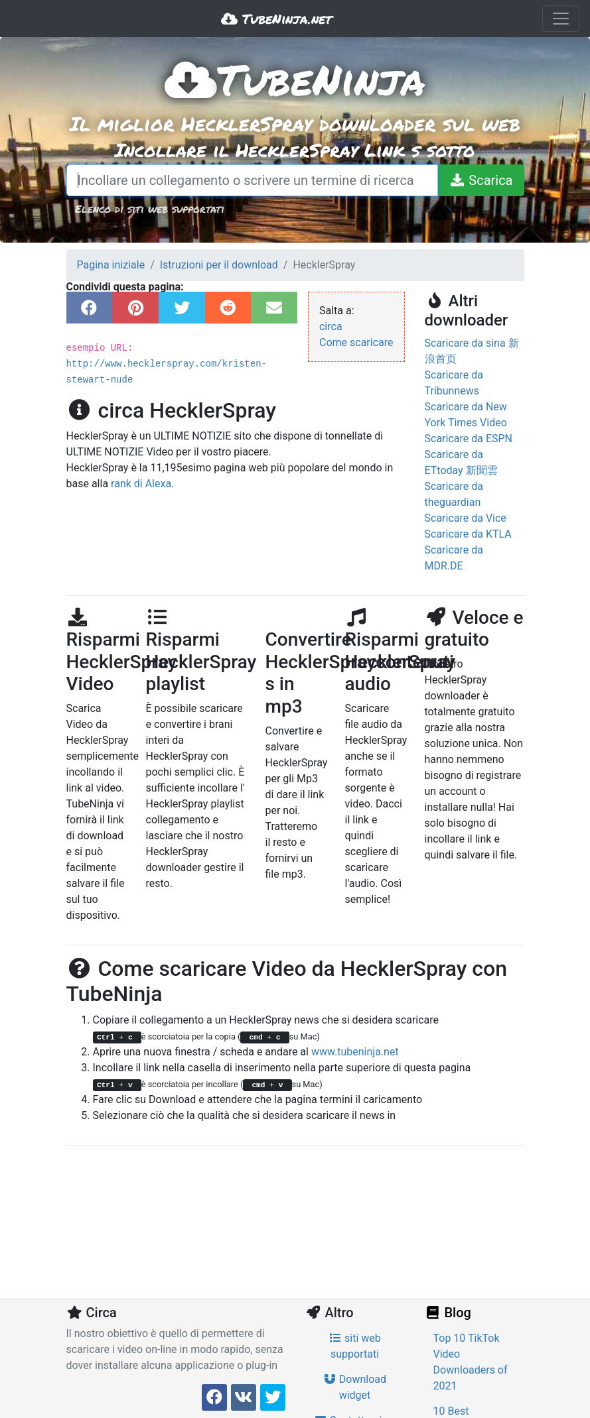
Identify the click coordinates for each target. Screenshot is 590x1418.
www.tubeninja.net (355, 1051)
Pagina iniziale (111, 265)
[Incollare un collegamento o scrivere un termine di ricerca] (252, 180)
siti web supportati (355, 1346)
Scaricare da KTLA (468, 534)
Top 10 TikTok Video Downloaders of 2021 (470, 1362)
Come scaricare (356, 342)
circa (330, 326)
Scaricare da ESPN (469, 438)
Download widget (354, 1387)
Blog (448, 1313)
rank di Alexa (141, 483)
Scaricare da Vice (465, 518)
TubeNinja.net (276, 18)
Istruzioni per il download (219, 265)
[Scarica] (480, 180)
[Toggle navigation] (560, 18)
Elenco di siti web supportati (149, 208)
